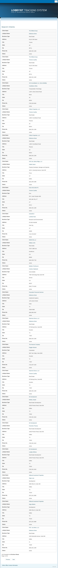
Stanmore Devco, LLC (34, 318)
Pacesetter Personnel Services (36, 292)
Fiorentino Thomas (33, 425)
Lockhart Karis (32, 216)
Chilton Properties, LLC (34, 109)
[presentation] (29, 9)
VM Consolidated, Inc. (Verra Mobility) (38, 83)
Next (14, 559)
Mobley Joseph (32, 399)
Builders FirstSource (34, 266)
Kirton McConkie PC (34, 187)
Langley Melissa (33, 452)
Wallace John (32, 242)
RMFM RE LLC (32, 240)
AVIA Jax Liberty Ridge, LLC (35, 161)
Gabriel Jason (32, 164)
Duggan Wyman (33, 347)
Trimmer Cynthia (33, 59)
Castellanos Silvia (33, 86)
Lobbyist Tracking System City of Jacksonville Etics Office (29, 9)
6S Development (33, 396)
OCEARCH (31, 213)
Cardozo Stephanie (33, 269)
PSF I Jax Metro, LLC (34, 527)
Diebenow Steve (33, 33)
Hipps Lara (31, 478)
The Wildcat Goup (33, 30)
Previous (8, 559)
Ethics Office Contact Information (10, 565)
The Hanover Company (34, 344)
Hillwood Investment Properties (36, 475)
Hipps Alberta (32, 504)
